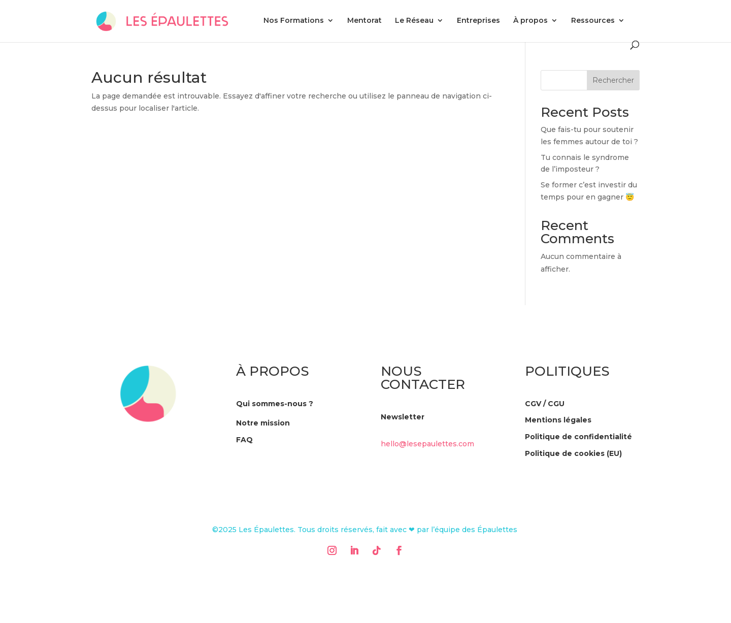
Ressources (593, 21)
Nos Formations (293, 21)
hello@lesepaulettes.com (427, 443)
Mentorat (364, 21)
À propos (530, 21)
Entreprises (478, 21)
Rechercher (613, 80)
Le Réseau (414, 21)
